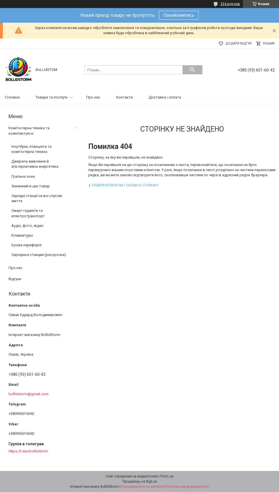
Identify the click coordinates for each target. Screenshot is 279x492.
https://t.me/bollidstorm (28, 451)
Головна (12, 97)
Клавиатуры (22, 235)
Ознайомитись (178, 15)
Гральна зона (23, 176)
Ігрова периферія (26, 245)
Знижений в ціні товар (30, 186)
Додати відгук (238, 43)
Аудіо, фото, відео (27, 226)
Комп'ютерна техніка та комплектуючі (29, 130)
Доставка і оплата (165, 97)
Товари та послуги (51, 97)
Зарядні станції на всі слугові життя (36, 198)
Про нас (93, 97)
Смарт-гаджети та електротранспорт (28, 213)
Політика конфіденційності (187, 487)
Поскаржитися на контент (142, 487)
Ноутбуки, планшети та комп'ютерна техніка (31, 149)
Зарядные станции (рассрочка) (38, 255)
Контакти (124, 97)
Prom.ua (166, 476)
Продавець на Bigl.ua (139, 481)
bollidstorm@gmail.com (28, 394)
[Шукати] (192, 69)
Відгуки (15, 279)
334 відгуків (230, 4)
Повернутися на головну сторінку (125, 185)
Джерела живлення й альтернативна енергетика (34, 164)
